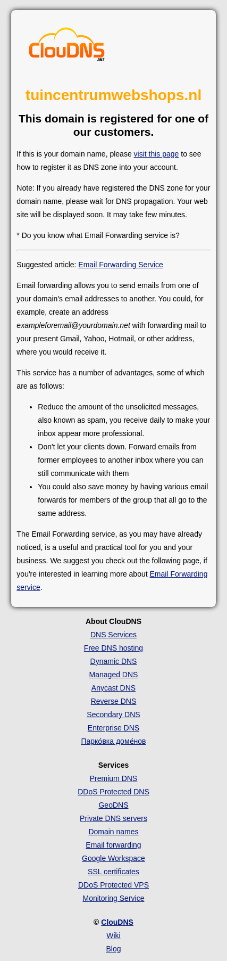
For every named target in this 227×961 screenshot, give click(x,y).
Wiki (113, 935)
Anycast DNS (113, 688)
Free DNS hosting (113, 648)
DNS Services (113, 634)
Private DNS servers (113, 818)
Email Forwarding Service (120, 264)
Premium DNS (113, 778)
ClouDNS (117, 922)
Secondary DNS (113, 714)
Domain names (113, 831)
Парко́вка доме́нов (113, 741)
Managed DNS (113, 674)
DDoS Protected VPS (113, 885)
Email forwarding (113, 845)
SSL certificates (113, 871)
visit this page (156, 154)
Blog (113, 948)
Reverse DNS (114, 701)
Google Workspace (113, 858)
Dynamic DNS (113, 661)
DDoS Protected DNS (113, 791)
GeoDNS (113, 805)
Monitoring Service (114, 898)
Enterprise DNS (113, 728)
